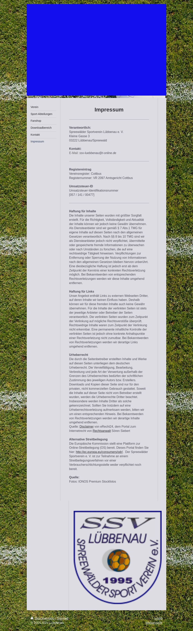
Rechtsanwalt (102, 430)
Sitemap (63, 618)
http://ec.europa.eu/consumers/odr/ (99, 452)
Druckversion (43, 618)
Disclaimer (87, 426)
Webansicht (154, 623)
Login (158, 618)
